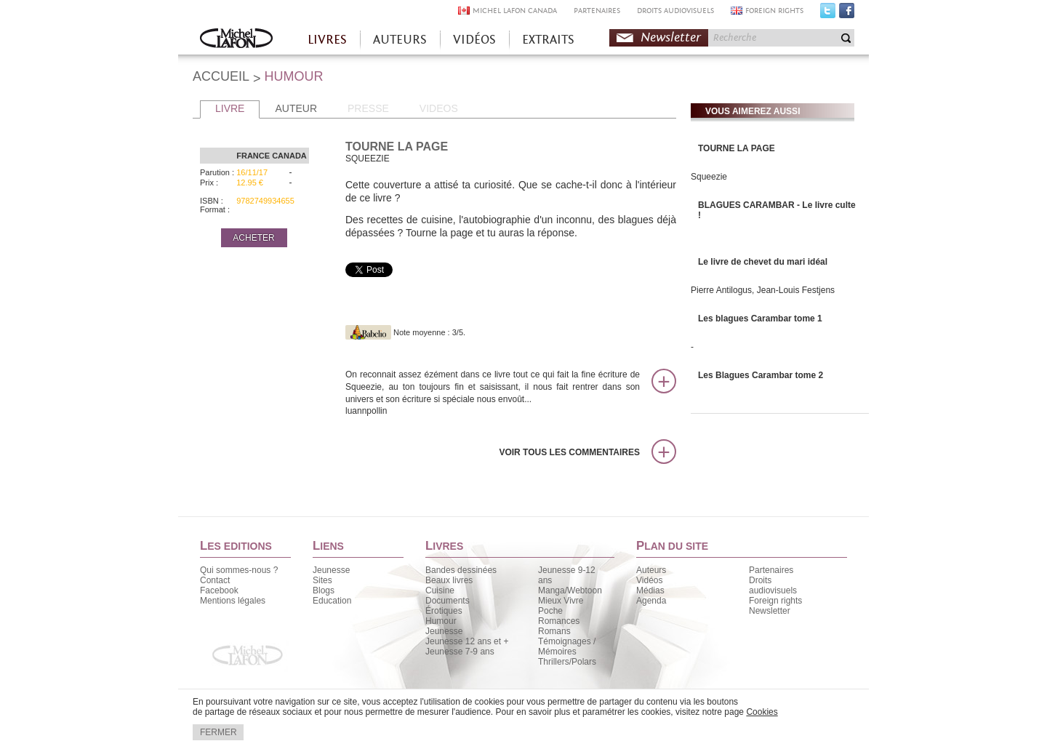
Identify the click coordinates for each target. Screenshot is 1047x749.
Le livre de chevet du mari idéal (762, 262)
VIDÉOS (474, 39)
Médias (650, 590)
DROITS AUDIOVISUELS (675, 10)
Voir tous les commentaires (569, 452)
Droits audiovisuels (773, 585)
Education (332, 601)
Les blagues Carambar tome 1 (760, 318)
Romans (554, 631)
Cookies (761, 712)
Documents (447, 601)
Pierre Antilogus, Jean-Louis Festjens (763, 290)
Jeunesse (331, 570)
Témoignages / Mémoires (566, 646)
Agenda (651, 601)
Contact (215, 580)
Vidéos (649, 580)
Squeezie (709, 177)
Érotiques (443, 611)
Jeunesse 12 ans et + (466, 641)
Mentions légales (232, 601)
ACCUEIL (221, 76)
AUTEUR (296, 108)
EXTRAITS (548, 39)
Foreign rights (775, 601)
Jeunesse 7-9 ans (459, 651)
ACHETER (253, 238)
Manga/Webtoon (570, 590)
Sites (322, 580)
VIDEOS (439, 108)
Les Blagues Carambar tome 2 (760, 375)
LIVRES (327, 39)
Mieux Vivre (560, 601)
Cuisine (439, 590)
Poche (550, 611)
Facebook (846, 14)
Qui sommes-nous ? (239, 570)
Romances (558, 621)
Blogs (323, 590)
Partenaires (771, 570)
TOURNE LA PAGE (736, 148)
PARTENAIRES (597, 10)
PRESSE (368, 108)
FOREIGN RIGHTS (774, 10)
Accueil (236, 39)
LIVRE (229, 108)
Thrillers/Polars (567, 662)
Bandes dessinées (461, 570)
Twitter (827, 14)
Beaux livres (449, 580)
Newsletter (671, 37)
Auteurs (651, 570)
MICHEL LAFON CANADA (515, 10)
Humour (441, 621)
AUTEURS (400, 39)
